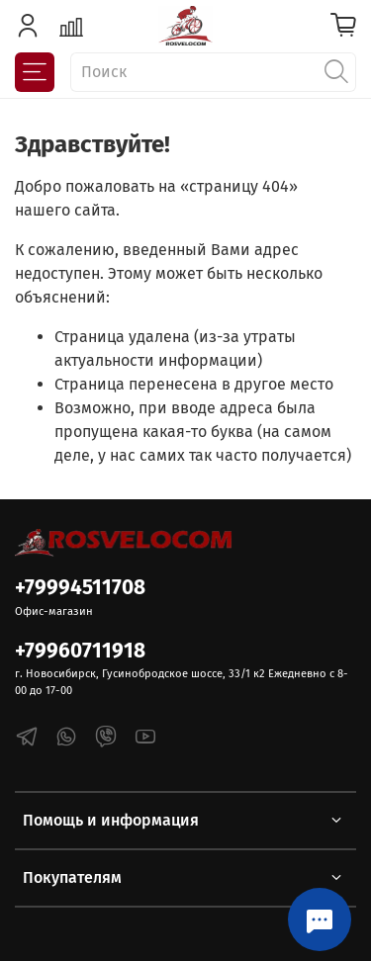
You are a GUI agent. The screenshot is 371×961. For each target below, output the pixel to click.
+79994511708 (80, 587)
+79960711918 (80, 651)
